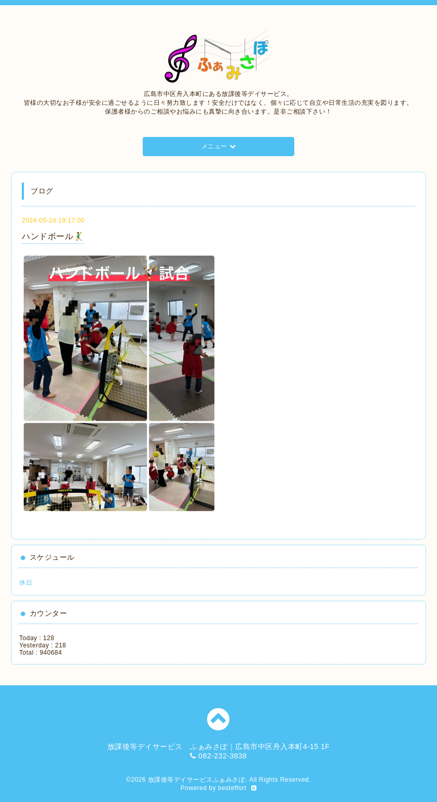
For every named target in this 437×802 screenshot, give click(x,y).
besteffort (232, 788)
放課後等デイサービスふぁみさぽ (196, 779)
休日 (25, 582)
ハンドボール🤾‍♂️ (53, 236)
